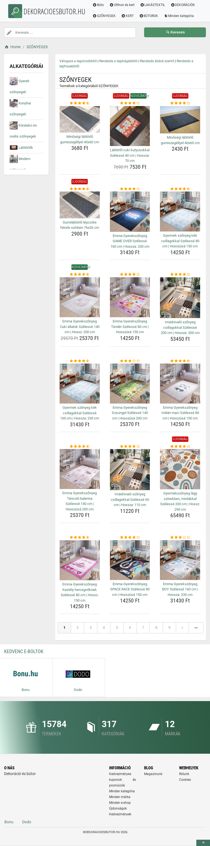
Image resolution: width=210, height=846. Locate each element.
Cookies (185, 780)
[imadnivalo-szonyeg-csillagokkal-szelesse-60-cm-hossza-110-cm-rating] (130, 446)
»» (196, 627)
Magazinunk (153, 774)
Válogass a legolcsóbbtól (78, 61)
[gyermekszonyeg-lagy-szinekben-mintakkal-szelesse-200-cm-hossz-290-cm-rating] (180, 446)
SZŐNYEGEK (104, 16)
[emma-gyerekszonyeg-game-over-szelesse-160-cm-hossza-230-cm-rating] (130, 189)
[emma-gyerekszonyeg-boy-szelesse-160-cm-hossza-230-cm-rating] (180, 537)
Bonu (8, 822)
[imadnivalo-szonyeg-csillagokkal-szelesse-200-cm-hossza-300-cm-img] (180, 297)
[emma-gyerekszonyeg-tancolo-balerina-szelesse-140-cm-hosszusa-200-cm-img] (80, 469)
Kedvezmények (120, 814)
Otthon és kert (122, 5)
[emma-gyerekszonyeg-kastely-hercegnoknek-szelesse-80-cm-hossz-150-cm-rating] (80, 537)
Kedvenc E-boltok (23, 651)
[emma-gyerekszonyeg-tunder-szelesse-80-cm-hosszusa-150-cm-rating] (130, 274)
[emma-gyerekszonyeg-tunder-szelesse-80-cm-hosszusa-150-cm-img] (130, 297)
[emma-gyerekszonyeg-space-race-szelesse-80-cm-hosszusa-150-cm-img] (130, 560)
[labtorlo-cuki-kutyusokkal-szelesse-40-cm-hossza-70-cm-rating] (130, 103)
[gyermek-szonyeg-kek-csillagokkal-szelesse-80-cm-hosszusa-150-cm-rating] (180, 189)
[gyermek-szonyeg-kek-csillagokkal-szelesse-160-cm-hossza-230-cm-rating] (80, 361)
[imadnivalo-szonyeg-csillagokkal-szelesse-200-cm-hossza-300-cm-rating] (180, 274)
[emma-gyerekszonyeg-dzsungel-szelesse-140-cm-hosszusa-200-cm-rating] (130, 361)
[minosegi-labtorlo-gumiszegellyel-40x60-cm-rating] (80, 103)
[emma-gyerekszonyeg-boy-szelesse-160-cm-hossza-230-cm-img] (180, 560)
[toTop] (203, 843)
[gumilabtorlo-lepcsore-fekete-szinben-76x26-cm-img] (80, 205)
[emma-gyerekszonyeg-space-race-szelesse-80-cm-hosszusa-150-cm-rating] (130, 537)
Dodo (26, 822)
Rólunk (184, 774)
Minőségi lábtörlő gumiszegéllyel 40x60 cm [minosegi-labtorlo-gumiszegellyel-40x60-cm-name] (79, 139)
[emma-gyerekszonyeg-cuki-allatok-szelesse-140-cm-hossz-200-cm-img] (80, 297)
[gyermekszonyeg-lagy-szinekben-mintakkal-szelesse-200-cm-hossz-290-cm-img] (180, 469)
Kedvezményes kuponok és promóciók (122, 779)
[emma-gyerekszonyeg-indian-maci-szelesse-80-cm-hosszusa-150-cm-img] (180, 383)
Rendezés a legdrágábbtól (118, 61)
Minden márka (119, 797)
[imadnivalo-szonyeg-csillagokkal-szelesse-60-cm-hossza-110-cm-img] (130, 469)
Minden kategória (179, 16)
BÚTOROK (149, 16)
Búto (98, 5)
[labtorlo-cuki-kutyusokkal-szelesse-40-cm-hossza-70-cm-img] (130, 126)
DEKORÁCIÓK (183, 5)
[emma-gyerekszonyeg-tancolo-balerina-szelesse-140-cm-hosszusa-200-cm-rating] (80, 446)
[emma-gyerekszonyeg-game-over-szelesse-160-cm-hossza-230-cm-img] (130, 212)
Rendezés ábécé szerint (157, 61)
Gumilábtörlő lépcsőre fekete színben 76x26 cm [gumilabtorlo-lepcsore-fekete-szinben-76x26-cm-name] (79, 225)
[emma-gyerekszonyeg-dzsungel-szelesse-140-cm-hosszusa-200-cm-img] (130, 383)
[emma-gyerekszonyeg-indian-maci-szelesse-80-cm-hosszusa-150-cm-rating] (180, 361)
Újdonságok (118, 808)
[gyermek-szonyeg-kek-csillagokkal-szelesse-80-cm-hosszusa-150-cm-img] (180, 211)
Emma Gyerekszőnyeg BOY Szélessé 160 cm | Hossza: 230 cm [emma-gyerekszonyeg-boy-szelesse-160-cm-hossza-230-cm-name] (180, 589)
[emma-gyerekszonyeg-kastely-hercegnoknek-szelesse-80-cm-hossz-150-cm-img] (80, 560)
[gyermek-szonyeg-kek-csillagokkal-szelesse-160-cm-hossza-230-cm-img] (80, 384)
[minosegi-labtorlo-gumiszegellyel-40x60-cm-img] (80, 119)
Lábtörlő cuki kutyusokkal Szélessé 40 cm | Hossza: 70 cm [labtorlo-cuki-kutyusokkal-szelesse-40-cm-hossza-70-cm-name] (130, 155)
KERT (128, 16)
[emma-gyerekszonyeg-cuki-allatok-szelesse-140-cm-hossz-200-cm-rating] (80, 274)
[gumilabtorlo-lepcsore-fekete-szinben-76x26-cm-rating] (80, 189)
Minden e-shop (120, 803)
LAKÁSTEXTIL (153, 5)
